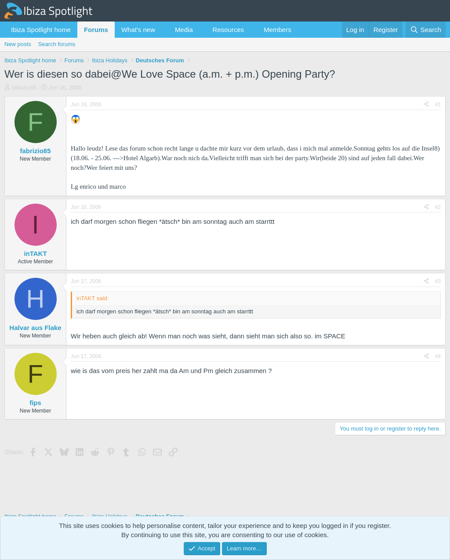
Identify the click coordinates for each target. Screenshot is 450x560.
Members (277, 29)
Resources (228, 29)
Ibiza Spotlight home (41, 29)
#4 (438, 356)
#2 (438, 207)
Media (184, 29)
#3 (438, 281)
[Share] (426, 105)
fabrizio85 (24, 87)
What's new (138, 29)
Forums (96, 29)
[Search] (426, 30)
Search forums (57, 44)
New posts (17, 44)
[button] (162, 30)
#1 (438, 104)
